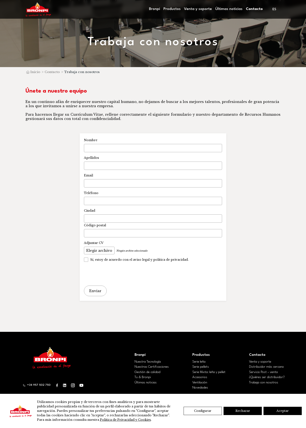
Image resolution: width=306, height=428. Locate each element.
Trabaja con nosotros (263, 382)
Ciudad (89, 211)
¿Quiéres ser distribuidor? (267, 377)
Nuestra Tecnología (148, 361)
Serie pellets (200, 366)
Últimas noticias (228, 9)
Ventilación (199, 382)
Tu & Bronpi (143, 377)
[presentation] (116, 274)
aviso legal (141, 259)
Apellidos (91, 158)
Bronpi (154, 9)
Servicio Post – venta (263, 371)
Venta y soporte (198, 9)
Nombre (90, 140)
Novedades (200, 387)
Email (88, 175)
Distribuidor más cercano (266, 366)
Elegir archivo (99, 250)
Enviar (95, 291)
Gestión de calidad (147, 371)
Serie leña (198, 361)
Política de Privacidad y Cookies (125, 420)
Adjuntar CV (93, 243)
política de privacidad (170, 259)
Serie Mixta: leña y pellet (208, 371)
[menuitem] (275, 9)
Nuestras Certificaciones (152, 366)
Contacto (254, 9)
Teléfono (91, 193)
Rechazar (242, 411)
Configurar (202, 411)
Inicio (35, 72)
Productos (172, 9)
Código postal (95, 225)
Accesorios (199, 377)
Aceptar (282, 411)
